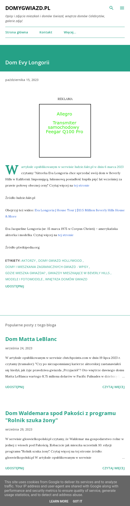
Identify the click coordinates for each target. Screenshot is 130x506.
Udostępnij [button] (14, 286)
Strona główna (16, 32)
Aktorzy (28, 260)
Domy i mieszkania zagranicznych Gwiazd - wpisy (47, 267)
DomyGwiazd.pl (27, 8)
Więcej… (70, 32)
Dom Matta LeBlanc (31, 338)
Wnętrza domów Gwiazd (66, 279)
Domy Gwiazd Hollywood (60, 260)
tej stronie (81, 185)
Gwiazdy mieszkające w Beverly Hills (79, 273)
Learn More (58, 501)
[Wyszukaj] (111, 8)
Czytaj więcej (113, 387)
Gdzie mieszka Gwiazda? (25, 273)
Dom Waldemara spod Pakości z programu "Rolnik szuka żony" (60, 416)
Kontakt (46, 32)
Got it (77, 501)
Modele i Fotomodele (24, 279)
